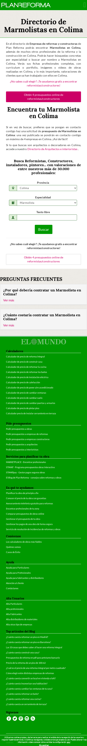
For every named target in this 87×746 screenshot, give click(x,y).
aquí (68, 742)
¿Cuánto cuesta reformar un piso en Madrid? (27, 637)
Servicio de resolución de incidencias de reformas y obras (33, 529)
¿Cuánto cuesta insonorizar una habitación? (26, 683)
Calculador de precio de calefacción (23, 382)
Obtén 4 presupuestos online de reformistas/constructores (43, 96)
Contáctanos (12, 588)
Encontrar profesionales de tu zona (22, 508)
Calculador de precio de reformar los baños (26, 372)
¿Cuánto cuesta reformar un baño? (22, 694)
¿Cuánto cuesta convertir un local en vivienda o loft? (31, 678)
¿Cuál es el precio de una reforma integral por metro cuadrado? (36, 668)
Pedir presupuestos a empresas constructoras (28, 439)
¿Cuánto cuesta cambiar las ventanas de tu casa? (29, 688)
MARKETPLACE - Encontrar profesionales (26, 462)
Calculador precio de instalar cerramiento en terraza (31, 413)
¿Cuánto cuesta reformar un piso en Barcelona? (28, 642)
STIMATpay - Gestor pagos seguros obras (25, 472)
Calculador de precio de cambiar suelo (24, 398)
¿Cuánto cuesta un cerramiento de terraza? (26, 704)
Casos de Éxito (13, 552)
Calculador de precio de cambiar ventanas (26, 392)
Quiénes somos (13, 547)
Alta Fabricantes (14, 614)
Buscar (43, 229)
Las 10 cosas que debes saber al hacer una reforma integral (34, 647)
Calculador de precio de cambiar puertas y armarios (30, 403)
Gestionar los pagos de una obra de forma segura (29, 524)
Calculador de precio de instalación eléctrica (27, 377)
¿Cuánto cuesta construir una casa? (22, 652)
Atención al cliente (15, 583)
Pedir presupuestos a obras (19, 429)
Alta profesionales (15, 609)
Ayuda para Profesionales (18, 572)
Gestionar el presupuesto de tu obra (23, 519)
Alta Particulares (14, 603)
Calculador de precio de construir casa (24, 361)
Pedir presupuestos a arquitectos (22, 444)
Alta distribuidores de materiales (21, 619)
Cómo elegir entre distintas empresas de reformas (30, 673)
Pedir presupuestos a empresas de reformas (27, 434)
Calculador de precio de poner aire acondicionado (29, 387)
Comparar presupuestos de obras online (25, 513)
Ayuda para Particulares (17, 567)
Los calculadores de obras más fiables (24, 541)
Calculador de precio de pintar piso (22, 408)
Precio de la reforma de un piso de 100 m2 (26, 663)
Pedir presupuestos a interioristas (22, 449)
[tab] (43, 294)
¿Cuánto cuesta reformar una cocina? (23, 699)
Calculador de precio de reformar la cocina (26, 367)
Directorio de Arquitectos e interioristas (52, 149)
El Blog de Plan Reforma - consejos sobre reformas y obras (33, 477)
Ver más (8, 300)
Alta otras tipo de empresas (19, 624)
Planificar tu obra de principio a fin (22, 493)
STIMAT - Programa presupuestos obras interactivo (30, 467)
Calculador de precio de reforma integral (25, 356)
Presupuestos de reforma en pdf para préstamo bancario (33, 657)
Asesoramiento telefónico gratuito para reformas (29, 503)
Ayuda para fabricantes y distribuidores (25, 578)
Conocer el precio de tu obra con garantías (26, 498)
